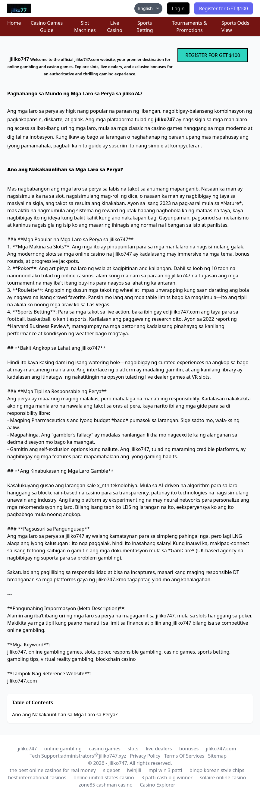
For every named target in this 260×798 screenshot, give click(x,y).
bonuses (189, 748)
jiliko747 (27, 748)
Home (14, 23)
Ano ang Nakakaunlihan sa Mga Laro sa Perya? (64, 714)
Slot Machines (85, 26)
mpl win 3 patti (165, 770)
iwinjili (134, 770)
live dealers (159, 748)
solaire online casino (223, 777)
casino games (104, 748)
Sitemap (217, 755)
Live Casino (114, 26)
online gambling (63, 748)
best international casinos (37, 777)
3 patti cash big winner (167, 777)
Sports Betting (144, 26)
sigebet (111, 770)
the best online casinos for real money (53, 770)
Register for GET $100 (223, 8)
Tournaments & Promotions (189, 26)
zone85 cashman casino (106, 784)
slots (133, 748)
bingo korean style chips (217, 770)
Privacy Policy (145, 755)
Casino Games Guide (47, 26)
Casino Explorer (157, 784)
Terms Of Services (184, 755)
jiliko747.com (221, 748)
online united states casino (104, 777)
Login (178, 8)
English (149, 8)
